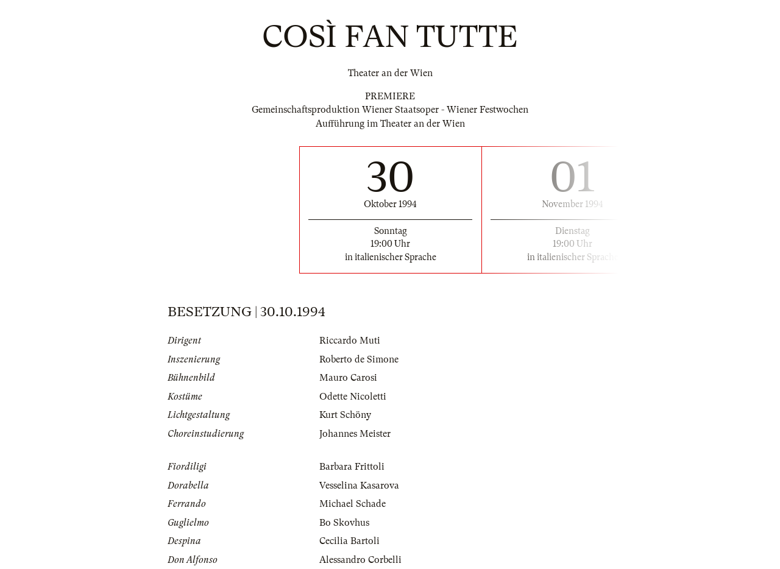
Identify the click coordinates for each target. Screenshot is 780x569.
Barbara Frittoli (352, 466)
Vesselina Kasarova (359, 485)
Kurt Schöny (345, 414)
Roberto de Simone (359, 359)
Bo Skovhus (344, 522)
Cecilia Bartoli (349, 540)
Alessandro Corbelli (360, 559)
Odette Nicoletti (352, 396)
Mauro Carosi (348, 377)
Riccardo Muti (349, 340)
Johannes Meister (355, 433)
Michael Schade (352, 503)
